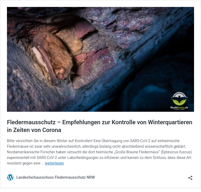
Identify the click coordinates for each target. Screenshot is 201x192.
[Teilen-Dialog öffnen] (190, 176)
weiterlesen (54, 163)
